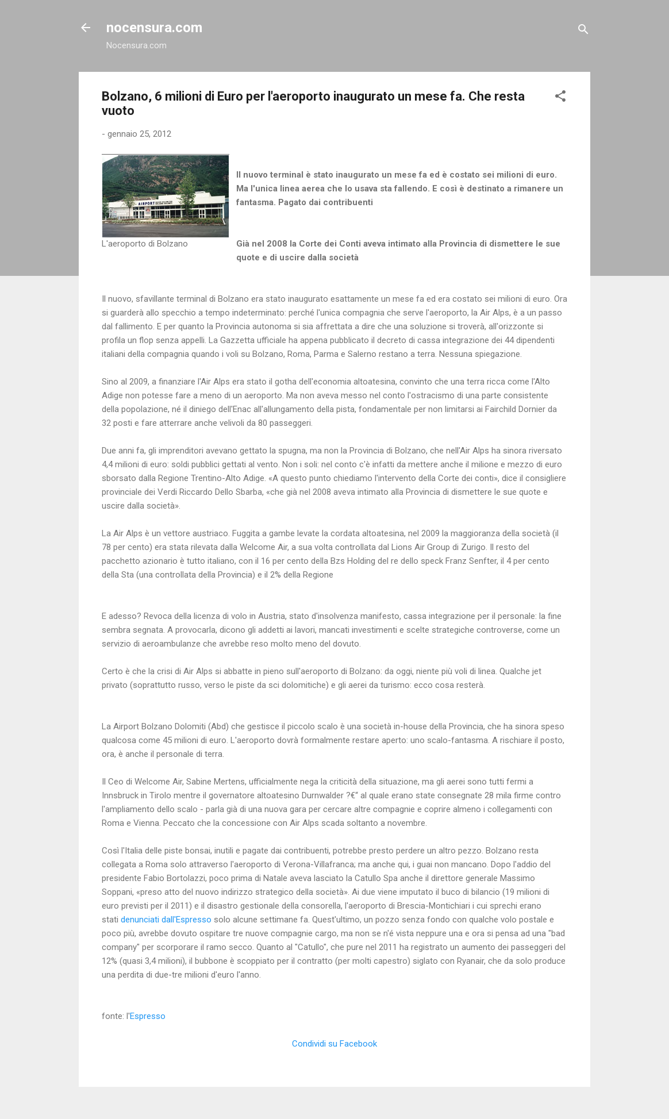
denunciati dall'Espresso (166, 919)
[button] (560, 98)
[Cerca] (583, 31)
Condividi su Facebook (334, 1044)
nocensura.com (154, 28)
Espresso (148, 1016)
